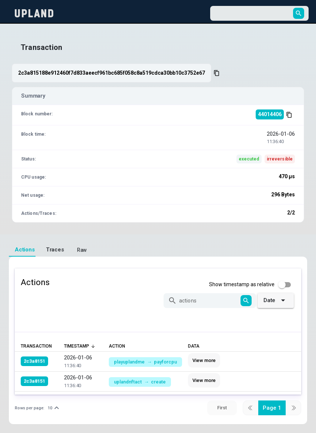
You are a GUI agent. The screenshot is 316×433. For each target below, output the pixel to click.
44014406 (270, 114)
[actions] (208, 300)
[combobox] (253, 13)
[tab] (22, 250)
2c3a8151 (34, 361)
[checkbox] (252, 284)
